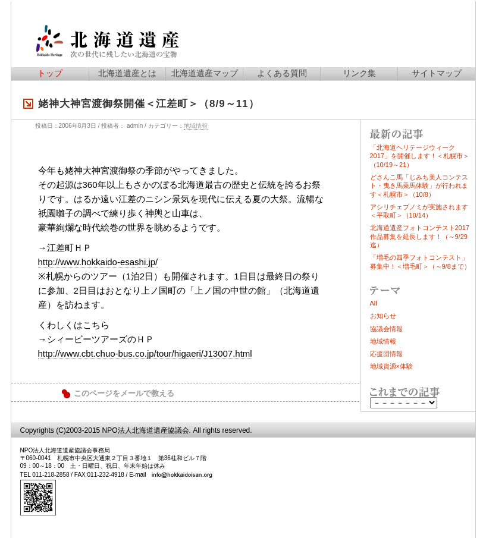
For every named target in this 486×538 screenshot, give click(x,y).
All (373, 303)
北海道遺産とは (127, 73)
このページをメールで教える (124, 393)
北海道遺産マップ (204, 73)
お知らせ (383, 315)
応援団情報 (386, 353)
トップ (49, 73)
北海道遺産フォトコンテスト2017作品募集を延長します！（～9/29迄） (419, 236)
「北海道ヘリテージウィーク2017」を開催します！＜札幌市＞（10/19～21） (419, 156)
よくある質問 (282, 73)
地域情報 (196, 125)
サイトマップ (437, 73)
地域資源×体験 (391, 366)
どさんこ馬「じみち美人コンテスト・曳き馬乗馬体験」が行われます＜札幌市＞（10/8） (419, 186)
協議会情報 (386, 328)
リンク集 (359, 73)
